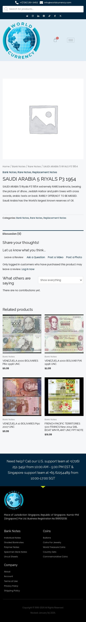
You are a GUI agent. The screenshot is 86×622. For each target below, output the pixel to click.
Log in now (28, 269)
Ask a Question (36, 257)
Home (6, 166)
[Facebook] (54, 16)
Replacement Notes (44, 172)
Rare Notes (34, 166)
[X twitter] (60, 16)
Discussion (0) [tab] (12, 234)
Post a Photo (74, 257)
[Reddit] (27, 16)
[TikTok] (49, 16)
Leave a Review (13, 257)
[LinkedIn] (38, 16)
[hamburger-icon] (70, 40)
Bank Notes (19, 166)
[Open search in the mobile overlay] (43, 9)
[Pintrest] (43, 16)
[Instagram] (32, 16)
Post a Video (55, 257)
